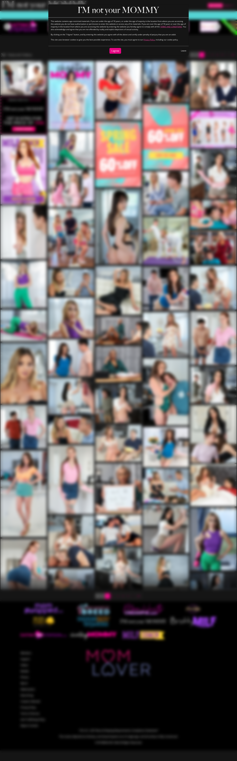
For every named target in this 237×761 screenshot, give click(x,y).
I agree (115, 50)
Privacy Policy (149, 39)
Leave (183, 50)
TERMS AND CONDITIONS (171, 26)
